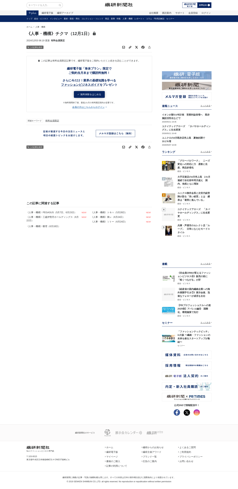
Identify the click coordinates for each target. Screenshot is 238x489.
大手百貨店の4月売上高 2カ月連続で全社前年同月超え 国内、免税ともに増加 (194, 180)
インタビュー (56, 19)
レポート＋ (139, 19)
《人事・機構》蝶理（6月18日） (43, 226)
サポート (180, 13)
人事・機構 (128, 19)
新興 (113, 19)
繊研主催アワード (151, 452)
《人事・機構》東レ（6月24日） (108, 217)
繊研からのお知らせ (153, 447)
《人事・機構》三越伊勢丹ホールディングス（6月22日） (52, 219)
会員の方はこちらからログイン (89, 107)
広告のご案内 (149, 461)
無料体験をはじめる (89, 94)
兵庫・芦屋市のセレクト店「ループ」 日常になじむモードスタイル (194, 229)
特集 (119, 19)
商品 (107, 19)
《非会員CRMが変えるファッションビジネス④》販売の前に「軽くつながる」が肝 (194, 276)
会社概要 (153, 13)
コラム (149, 19)
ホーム (29, 27)
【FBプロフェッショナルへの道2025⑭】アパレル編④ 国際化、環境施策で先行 (194, 308)
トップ (29, 19)
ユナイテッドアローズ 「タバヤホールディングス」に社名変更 (194, 212)
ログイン (206, 13)
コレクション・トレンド (92, 19)
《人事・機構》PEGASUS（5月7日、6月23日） (51, 212)
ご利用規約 (184, 452)
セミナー (170, 19)
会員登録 (193, 13)
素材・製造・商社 (72, 19)
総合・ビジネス (41, 19)
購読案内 (166, 13)
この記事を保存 (35, 47)
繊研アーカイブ (65, 13)
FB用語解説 (159, 19)
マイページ (111, 456)
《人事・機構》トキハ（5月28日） (109, 212)
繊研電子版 (47, 13)
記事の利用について (116, 466)
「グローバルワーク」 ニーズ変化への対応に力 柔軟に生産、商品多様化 (194, 164)
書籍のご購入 (112, 461)
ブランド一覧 (149, 456)
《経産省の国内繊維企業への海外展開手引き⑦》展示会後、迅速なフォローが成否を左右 (194, 292)
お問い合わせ (185, 461)
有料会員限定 (52, 120)
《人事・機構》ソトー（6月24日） (109, 221)
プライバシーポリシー (190, 456)
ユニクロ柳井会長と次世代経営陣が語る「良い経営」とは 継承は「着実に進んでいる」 (194, 196)
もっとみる (206, 106)
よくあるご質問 (187, 447)
